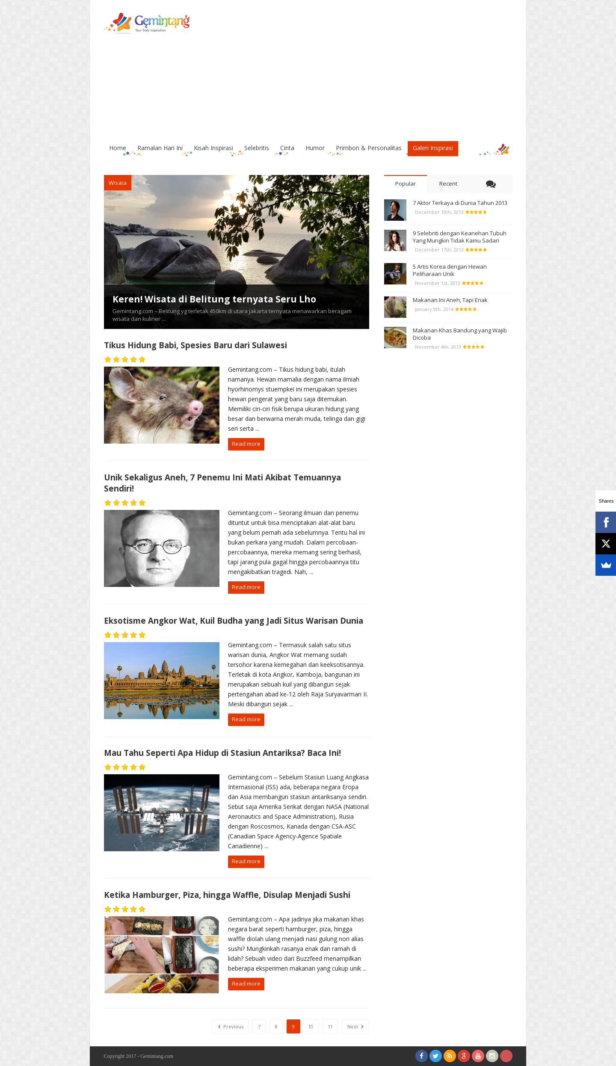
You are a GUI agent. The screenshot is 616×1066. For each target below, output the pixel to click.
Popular (405, 183)
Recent (448, 183)
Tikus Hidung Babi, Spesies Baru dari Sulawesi (195, 345)
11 (330, 1026)
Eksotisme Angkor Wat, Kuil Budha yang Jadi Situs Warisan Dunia (233, 620)
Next (355, 1026)
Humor (315, 148)
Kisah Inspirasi (213, 148)
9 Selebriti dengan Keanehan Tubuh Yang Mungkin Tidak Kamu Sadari (459, 236)
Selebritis (256, 148)
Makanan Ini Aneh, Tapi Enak (450, 300)
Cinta (287, 148)
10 (310, 1026)
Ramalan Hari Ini (160, 148)
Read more (246, 443)
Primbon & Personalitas (369, 148)
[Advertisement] (356, 73)
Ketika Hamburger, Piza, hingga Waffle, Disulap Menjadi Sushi (227, 894)
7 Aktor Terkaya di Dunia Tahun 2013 (460, 203)
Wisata (118, 183)
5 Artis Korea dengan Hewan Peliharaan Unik (450, 270)
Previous (230, 1026)
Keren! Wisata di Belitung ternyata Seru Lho (214, 299)
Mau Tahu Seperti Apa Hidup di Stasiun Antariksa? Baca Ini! (222, 752)
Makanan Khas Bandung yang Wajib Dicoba (460, 333)
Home (117, 148)
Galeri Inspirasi (433, 148)
